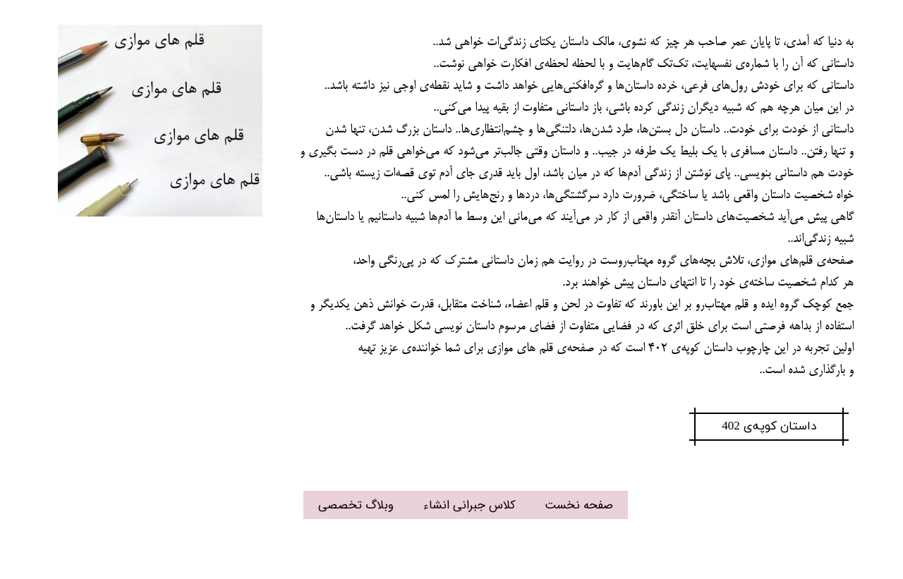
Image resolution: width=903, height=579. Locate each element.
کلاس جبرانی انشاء (469, 505)
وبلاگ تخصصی (356, 505)
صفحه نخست (579, 505)
